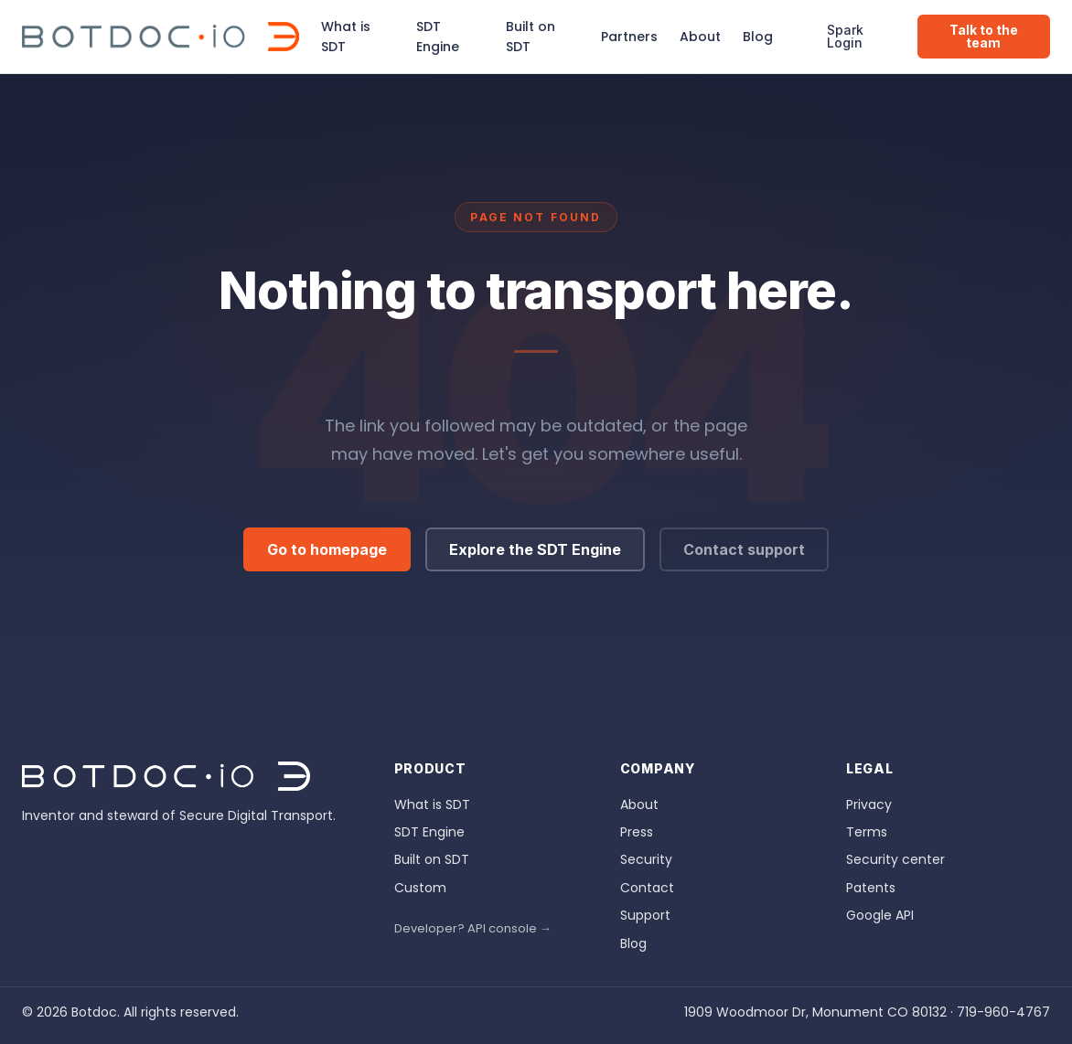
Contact (647, 888)
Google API (880, 915)
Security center (895, 859)
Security (646, 859)
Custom (420, 888)
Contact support (744, 549)
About (700, 36)
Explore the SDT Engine (535, 549)
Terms (866, 832)
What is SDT (345, 36)
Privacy (869, 804)
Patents (870, 888)
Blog (758, 36)
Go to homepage (327, 549)
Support (645, 915)
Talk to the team (983, 36)
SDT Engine (437, 36)
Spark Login (845, 36)
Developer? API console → (473, 928)
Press (636, 832)
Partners (629, 36)
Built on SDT (530, 36)
